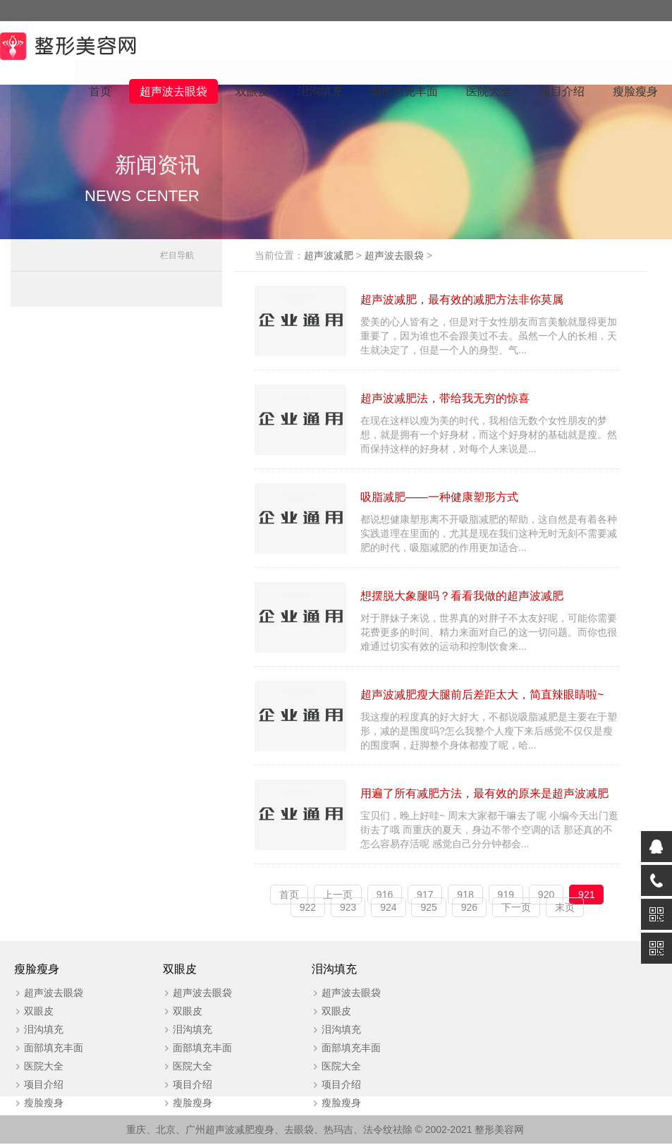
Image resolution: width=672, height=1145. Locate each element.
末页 (566, 908)
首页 (99, 92)
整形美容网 (499, 1131)
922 (308, 908)
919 (507, 895)
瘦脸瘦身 (635, 92)
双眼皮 (252, 92)
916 (386, 895)
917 (426, 895)
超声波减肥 (331, 256)
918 (466, 895)
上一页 (339, 895)
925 (430, 908)
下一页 (517, 908)
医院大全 (488, 92)
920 (547, 895)
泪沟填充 (319, 92)
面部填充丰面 (404, 92)
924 (389, 908)
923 (349, 908)
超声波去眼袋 (173, 92)
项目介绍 (562, 92)
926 (470, 908)
